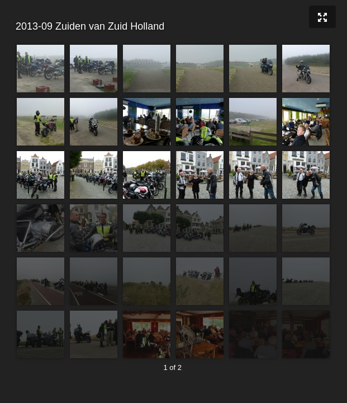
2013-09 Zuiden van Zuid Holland (172, 26)
